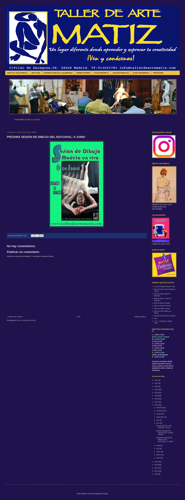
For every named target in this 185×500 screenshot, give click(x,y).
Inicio (78, 317)
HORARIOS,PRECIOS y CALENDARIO (58, 73)
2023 (156, 383)
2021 (156, 389)
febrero (159, 455)
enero (158, 458)
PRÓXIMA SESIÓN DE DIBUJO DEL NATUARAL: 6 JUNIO (164, 440)
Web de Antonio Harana (162, 306)
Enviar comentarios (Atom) (26, 320)
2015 (156, 462)
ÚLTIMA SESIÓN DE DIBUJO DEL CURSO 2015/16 (164, 433)
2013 (156, 468)
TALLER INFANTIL (101, 73)
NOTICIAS (36, 73)
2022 (156, 386)
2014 (156, 465)
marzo (158, 452)
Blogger (105, 494)
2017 (156, 402)
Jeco (155, 318)
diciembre (160, 408)
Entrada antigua (140, 317)
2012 (156, 471)
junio (158, 423)
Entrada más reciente (15, 317)
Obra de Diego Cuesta (162, 308)
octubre (159, 414)
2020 (156, 393)
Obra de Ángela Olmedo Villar (164, 286)
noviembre (160, 411)
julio (158, 420)
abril (158, 448)
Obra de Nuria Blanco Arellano (164, 316)
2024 (156, 380)
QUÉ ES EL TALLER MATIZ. (17, 73)
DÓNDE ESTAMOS (83, 73)
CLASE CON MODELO (141, 73)
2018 (156, 399)
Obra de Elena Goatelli (162, 303)
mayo (158, 445)
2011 (156, 474)
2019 (156, 396)
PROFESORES (158, 73)
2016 (156, 405)
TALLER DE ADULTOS (120, 73)
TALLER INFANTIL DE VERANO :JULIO (164, 427)
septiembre (160, 417)
